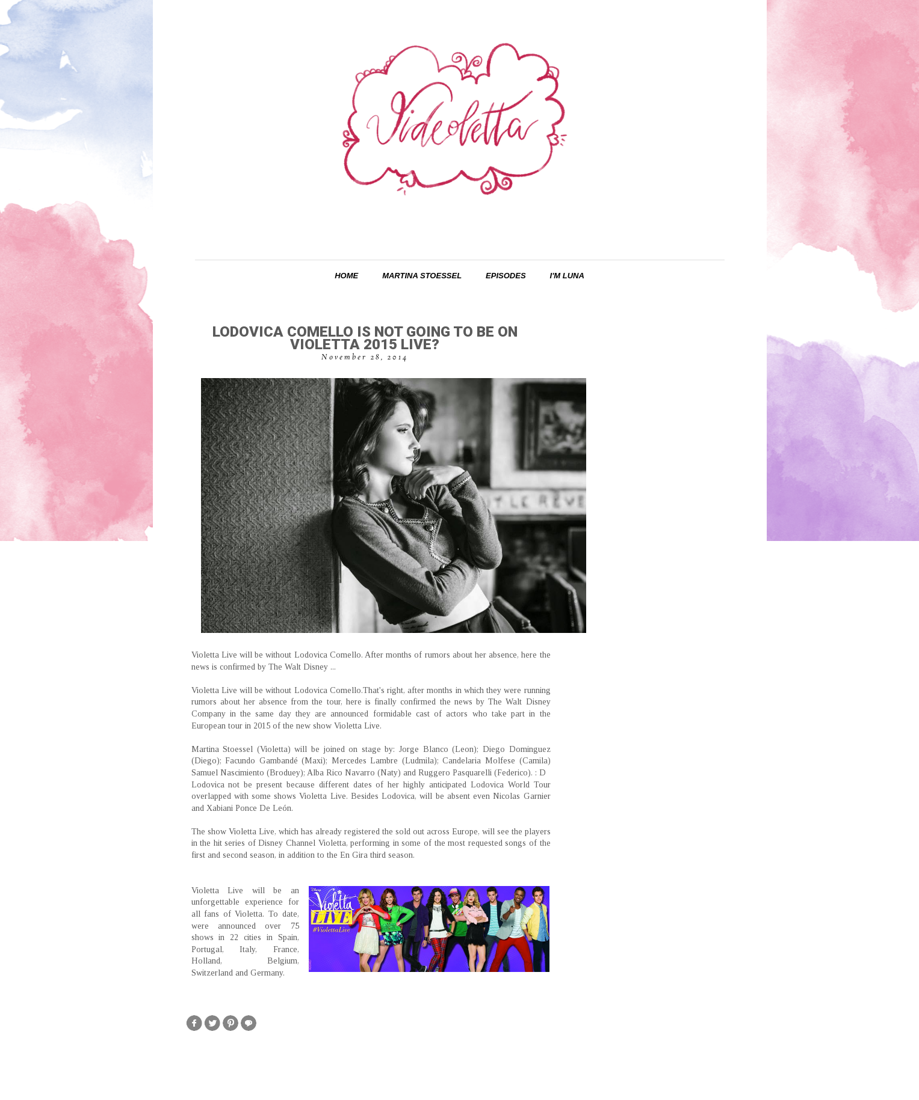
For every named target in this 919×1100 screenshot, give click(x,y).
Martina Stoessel (422, 275)
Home (346, 275)
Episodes (505, 275)
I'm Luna (567, 275)
